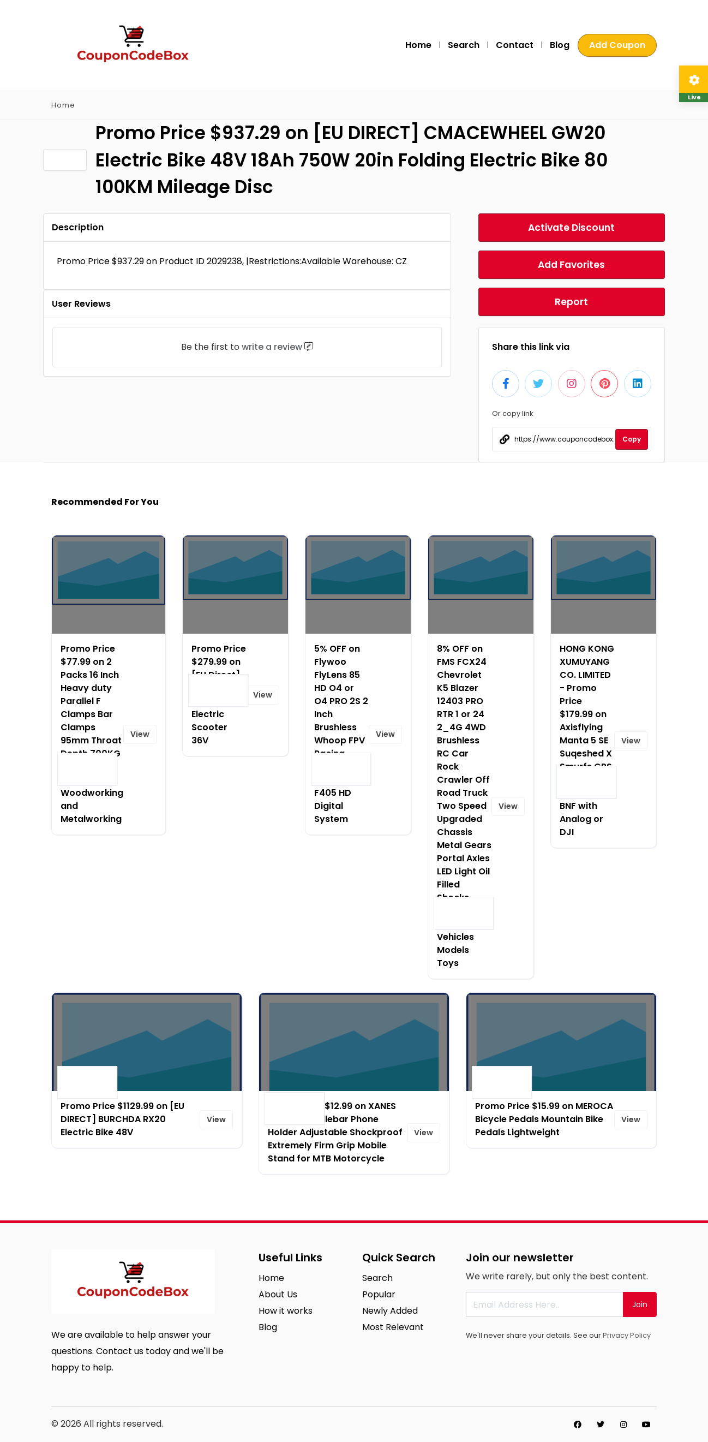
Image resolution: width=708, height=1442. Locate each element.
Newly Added (390, 1310)
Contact (514, 45)
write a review (272, 347)
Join (639, 1304)
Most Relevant (393, 1327)
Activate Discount (571, 227)
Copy (631, 439)
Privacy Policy (627, 1335)
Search (463, 45)
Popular (378, 1294)
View (139, 734)
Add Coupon (617, 45)
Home (418, 45)
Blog (559, 45)
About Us (278, 1294)
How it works (286, 1310)
